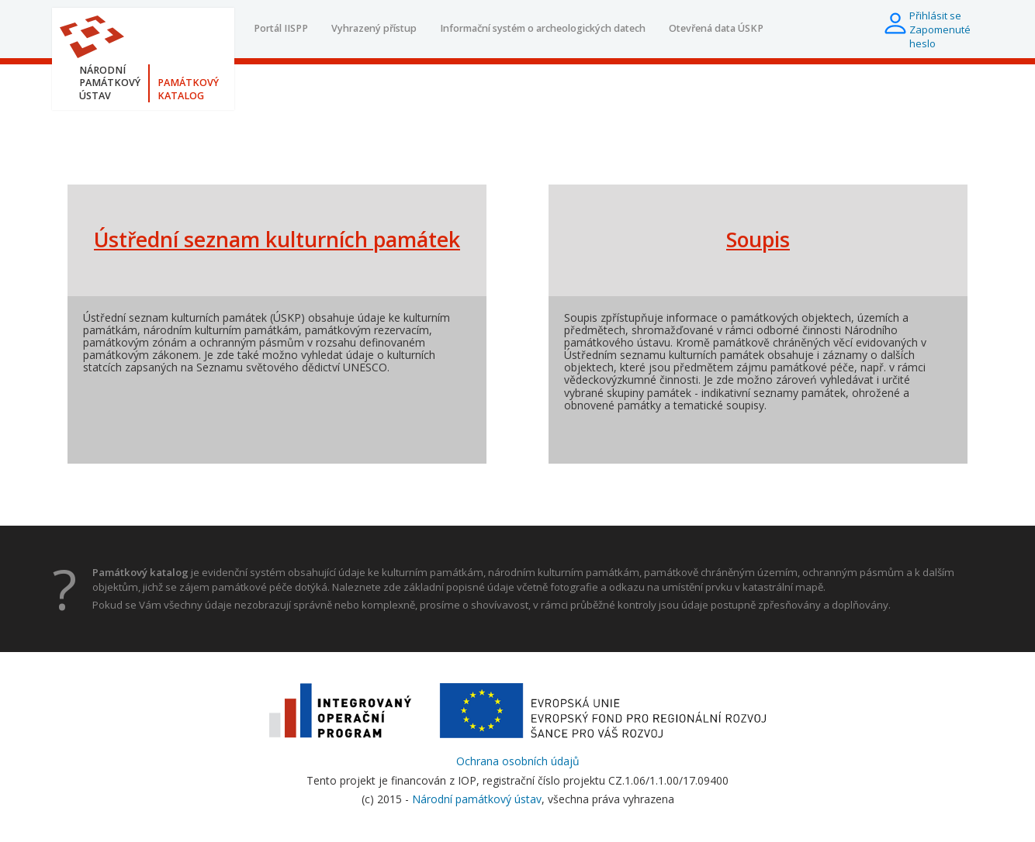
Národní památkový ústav (477, 799)
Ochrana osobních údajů (518, 761)
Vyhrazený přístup (374, 28)
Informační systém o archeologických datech (543, 28)
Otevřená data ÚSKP (716, 28)
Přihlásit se (935, 15)
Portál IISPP (281, 28)
